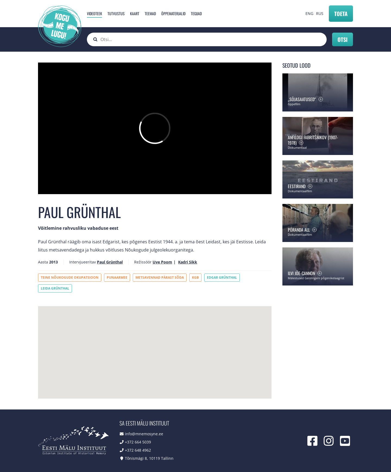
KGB (195, 277)
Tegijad (196, 13)
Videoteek (94, 13)
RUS (319, 13)
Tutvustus (116, 13)
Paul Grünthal (110, 262)
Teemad (150, 13)
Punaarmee (117, 277)
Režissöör (143, 262)
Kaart (134, 13)
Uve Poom (162, 262)
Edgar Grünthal (222, 277)
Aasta (43, 262)
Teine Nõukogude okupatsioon (70, 277)
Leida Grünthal (55, 288)
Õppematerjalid (173, 13)
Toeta (341, 14)
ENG (309, 13)
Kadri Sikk (187, 262)
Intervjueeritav (82, 262)
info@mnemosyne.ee (144, 433)
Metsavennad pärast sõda (159, 277)
